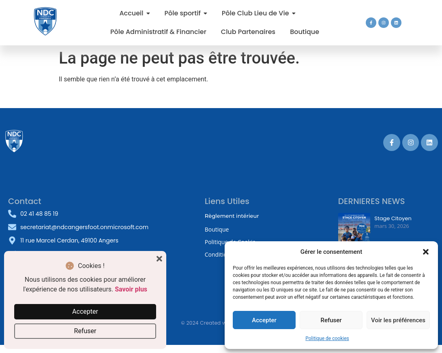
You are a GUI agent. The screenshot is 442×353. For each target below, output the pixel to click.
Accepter (264, 320)
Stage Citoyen (392, 218)
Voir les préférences (398, 320)
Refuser (330, 320)
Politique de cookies (327, 338)
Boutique (217, 229)
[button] (426, 252)
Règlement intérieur (232, 216)
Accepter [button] (85, 311)
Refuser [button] (85, 331)
